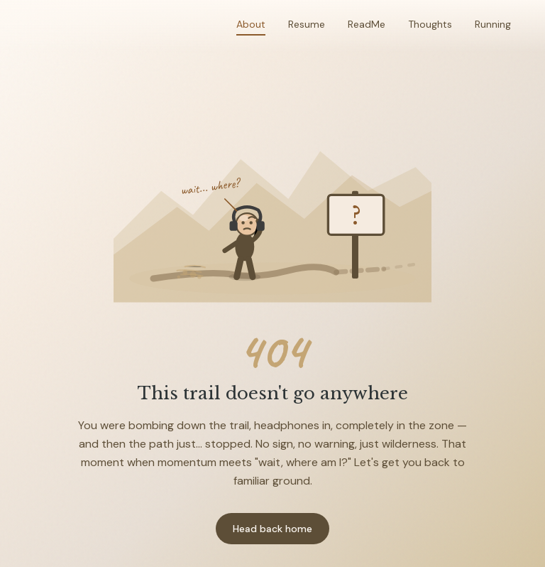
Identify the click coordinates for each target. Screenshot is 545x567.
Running (493, 24)
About (250, 24)
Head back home (272, 528)
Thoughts (430, 24)
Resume (306, 24)
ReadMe (366, 24)
